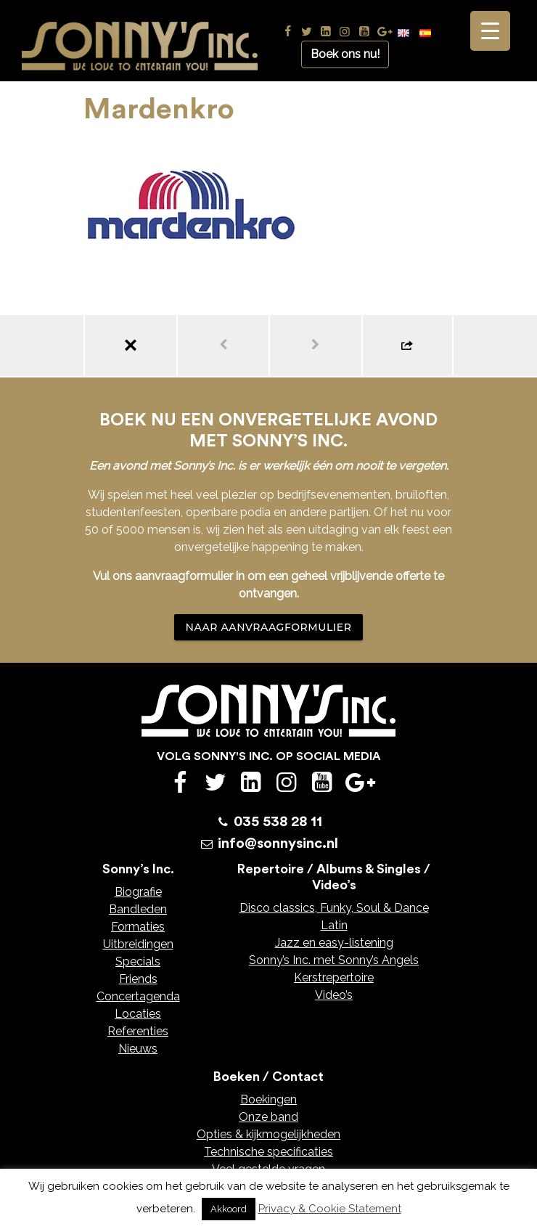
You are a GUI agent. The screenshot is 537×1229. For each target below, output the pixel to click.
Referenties (137, 1031)
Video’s (334, 995)
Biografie (138, 892)
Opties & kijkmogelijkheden (268, 1134)
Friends (138, 979)
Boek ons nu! (345, 54)
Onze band (268, 1117)
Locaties (138, 1014)
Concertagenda (138, 996)
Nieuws (137, 1049)
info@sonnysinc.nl (278, 843)
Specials (137, 961)
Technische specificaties (268, 1152)
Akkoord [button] (228, 1209)
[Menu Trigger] (490, 31)
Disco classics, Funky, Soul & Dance (334, 908)
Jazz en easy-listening (334, 943)
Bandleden (138, 909)
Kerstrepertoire (334, 977)
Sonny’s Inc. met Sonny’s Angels (334, 960)
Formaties (138, 927)
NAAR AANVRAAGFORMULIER (269, 627)
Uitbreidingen (138, 944)
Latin (334, 925)
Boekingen (268, 1099)
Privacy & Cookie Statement (329, 1208)
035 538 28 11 (278, 821)
